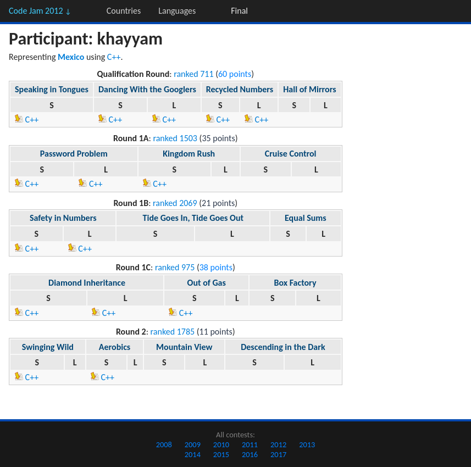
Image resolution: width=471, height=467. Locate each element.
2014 (193, 454)
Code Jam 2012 (40, 10)
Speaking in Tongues (51, 89)
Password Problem (74, 153)
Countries (124, 10)
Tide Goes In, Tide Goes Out (193, 218)
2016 (250, 454)
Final (239, 10)
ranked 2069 (175, 203)
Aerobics (114, 347)
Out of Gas (206, 282)
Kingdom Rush (189, 153)
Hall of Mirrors (309, 89)
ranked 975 (175, 267)
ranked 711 (193, 74)
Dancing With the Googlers (147, 89)
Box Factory (295, 282)
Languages (177, 10)
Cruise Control (291, 153)
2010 (221, 444)
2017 (278, 454)
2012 (278, 444)
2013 (307, 444)
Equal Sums (305, 218)
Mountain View (184, 347)
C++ (114, 57)
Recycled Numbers (239, 89)
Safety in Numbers (63, 218)
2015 (221, 454)
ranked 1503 (175, 138)
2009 (193, 444)
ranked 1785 (173, 331)
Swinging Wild (48, 347)
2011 (250, 444)
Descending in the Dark (283, 347)
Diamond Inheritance (86, 282)
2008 (164, 444)
